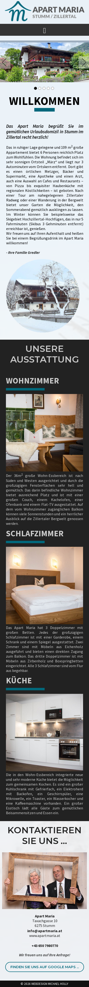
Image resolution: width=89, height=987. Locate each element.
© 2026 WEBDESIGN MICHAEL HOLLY (44, 984)
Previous (6, 62)
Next (83, 62)
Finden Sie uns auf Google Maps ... (44, 967)
